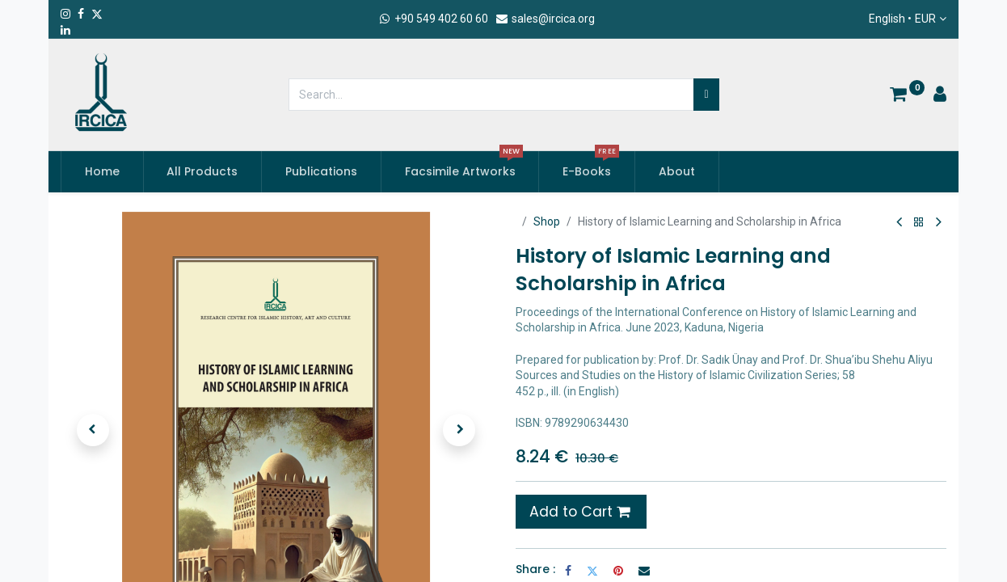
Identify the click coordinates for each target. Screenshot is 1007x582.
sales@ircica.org (545, 18)
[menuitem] (102, 172)
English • (902, 19)
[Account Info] (939, 96)
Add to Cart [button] (579, 511)
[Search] (705, 94)
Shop (546, 221)
